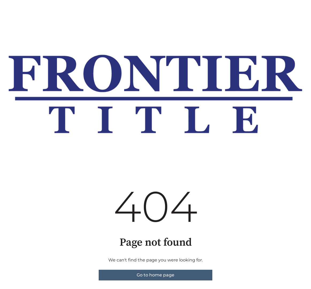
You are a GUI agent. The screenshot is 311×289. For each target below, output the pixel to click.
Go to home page (155, 274)
